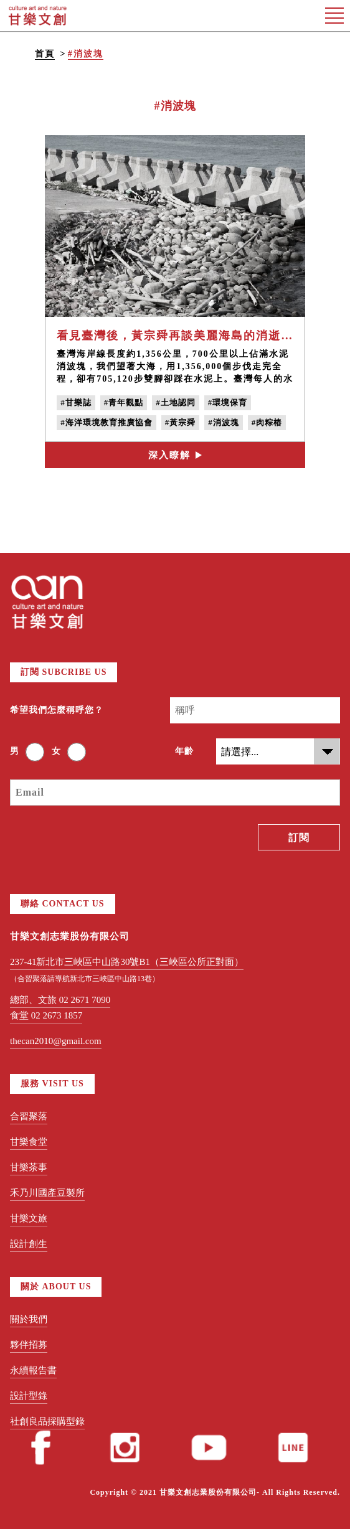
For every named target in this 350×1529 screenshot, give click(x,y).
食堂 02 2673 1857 (46, 1015)
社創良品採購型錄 (47, 1421)
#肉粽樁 (267, 422)
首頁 (45, 54)
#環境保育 (228, 402)
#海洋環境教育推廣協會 (106, 422)
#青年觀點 (124, 402)
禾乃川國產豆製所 (47, 1193)
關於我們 (28, 1319)
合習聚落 (28, 1116)
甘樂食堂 (28, 1142)
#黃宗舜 (180, 422)
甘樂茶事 (28, 1167)
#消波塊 (85, 54)
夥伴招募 (28, 1345)
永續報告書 (33, 1370)
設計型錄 (28, 1396)
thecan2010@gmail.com (56, 1041)
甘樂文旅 (28, 1218)
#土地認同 (176, 402)
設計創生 (28, 1244)
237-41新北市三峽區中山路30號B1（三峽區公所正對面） (127, 962)
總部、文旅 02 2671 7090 (60, 1000)
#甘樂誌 (76, 402)
